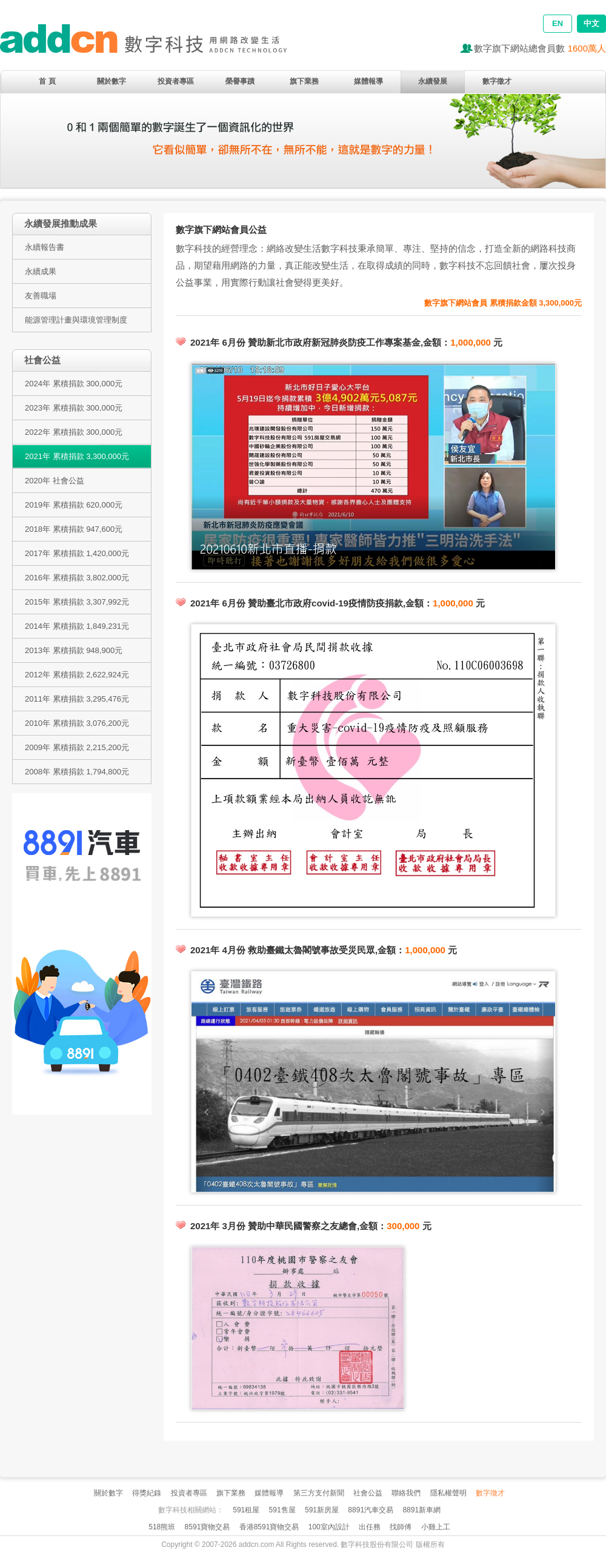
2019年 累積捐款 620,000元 (73, 504)
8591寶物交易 (207, 1527)
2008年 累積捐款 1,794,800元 (77, 771)
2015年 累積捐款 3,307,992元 (77, 601)
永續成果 (40, 271)
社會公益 (367, 1493)
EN (557, 23)
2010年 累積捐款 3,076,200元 (77, 723)
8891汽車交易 (370, 1510)
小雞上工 (435, 1527)
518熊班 (161, 1527)
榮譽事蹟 (240, 81)
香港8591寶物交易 (269, 1527)
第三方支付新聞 (318, 1493)
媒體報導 (368, 81)
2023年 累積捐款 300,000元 (73, 407)
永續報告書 (44, 247)
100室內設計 (329, 1527)
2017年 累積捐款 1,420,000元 (77, 553)
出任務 (370, 1527)
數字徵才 (496, 81)
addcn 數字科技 (157, 44)
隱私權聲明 (448, 1493)
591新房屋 (322, 1510)
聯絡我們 (406, 1493)
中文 (591, 23)
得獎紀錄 (146, 1493)
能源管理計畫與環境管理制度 (76, 319)
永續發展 (432, 81)
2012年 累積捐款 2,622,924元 (77, 674)
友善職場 (40, 295)
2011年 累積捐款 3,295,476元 (77, 698)
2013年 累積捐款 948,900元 (73, 650)
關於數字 (111, 81)
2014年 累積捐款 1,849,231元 (77, 626)
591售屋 (282, 1510)
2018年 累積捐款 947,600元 (73, 529)
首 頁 (47, 81)
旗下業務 (304, 81)
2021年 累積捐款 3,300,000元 (77, 456)
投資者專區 (176, 81)
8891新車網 (421, 1510)
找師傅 (400, 1527)
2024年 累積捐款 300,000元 (73, 383)
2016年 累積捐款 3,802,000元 (77, 577)
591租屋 (246, 1510)
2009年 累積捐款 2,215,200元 (77, 747)
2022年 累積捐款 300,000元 (73, 432)
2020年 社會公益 (54, 480)
